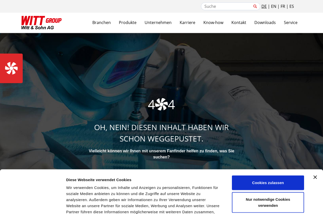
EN (273, 6)
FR (283, 6)
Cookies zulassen (268, 142)
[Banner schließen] (315, 136)
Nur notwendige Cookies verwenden (268, 162)
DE (264, 6)
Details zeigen (268, 204)
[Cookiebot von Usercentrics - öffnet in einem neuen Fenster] (33, 204)
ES (291, 6)
